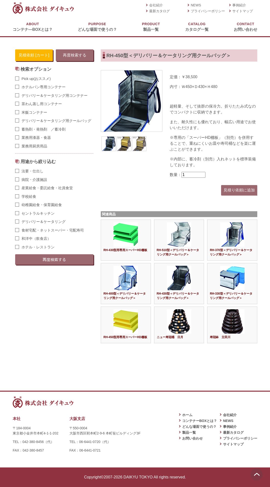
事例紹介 (239, 5)
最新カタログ (159, 11)
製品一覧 (151, 27)
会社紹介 (156, 5)
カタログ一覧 (197, 27)
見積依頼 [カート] (34, 55)
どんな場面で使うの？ (97, 27)
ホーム (187, 415)
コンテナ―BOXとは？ (33, 27)
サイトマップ (242, 11)
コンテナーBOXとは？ (199, 421)
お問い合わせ (245, 27)
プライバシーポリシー (208, 11)
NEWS (196, 5)
